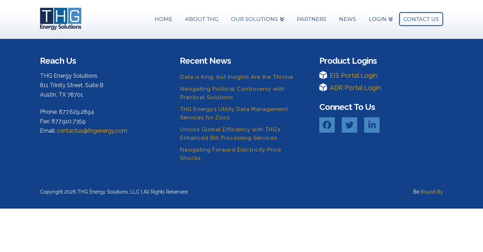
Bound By (432, 192)
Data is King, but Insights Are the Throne (236, 77)
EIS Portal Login (353, 75)
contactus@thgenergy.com (92, 130)
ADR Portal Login (355, 87)
